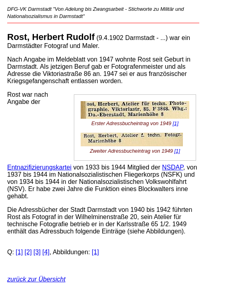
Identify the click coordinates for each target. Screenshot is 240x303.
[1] (176, 123)
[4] (46, 252)
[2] (28, 252)
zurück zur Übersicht (36, 279)
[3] (37, 252)
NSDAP (172, 167)
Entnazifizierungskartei (39, 167)
